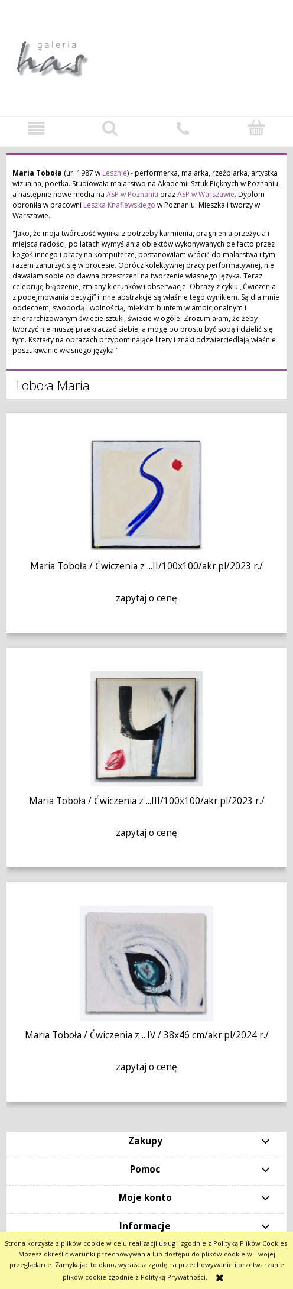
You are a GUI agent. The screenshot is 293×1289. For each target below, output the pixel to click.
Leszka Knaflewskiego (119, 205)
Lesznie (114, 173)
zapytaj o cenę (146, 598)
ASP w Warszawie (206, 194)
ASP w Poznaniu (132, 194)
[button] (36, 129)
